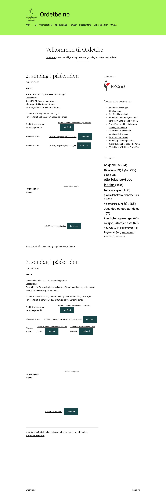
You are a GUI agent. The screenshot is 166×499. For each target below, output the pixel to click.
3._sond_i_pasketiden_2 (53, 412)
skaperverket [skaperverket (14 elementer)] (129, 228)
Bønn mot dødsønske (118, 137)
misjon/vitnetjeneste (35, 435)
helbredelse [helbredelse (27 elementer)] (113, 204)
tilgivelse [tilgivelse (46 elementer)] (112, 232)
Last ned (85, 136)
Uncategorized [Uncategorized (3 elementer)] (128, 232)
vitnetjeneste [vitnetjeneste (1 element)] (120, 236)
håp (39, 246)
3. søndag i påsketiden (52, 261)
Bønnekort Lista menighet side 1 (123, 117)
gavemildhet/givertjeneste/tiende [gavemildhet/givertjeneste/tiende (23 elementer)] (121, 197)
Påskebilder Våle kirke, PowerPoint (124, 147)
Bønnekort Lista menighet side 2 (123, 121)
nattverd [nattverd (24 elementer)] (111, 228)
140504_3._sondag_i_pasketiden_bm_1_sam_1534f (63, 320)
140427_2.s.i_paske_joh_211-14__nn (62, 146)
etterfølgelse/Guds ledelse (38, 432)
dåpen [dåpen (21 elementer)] (110, 175)
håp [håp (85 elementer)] (130, 203)
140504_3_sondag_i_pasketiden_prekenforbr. (74, 306)
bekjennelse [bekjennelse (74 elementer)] (115, 165)
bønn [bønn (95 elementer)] (129, 170)
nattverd (71, 246)
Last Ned (67, 127)
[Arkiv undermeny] (31, 25)
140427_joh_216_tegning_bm (55, 226)
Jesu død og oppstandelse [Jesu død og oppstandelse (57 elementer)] (121, 211)
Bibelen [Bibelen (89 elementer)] (112, 170)
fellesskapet (31, 246)
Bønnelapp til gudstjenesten (121, 140)
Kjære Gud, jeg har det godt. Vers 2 (124, 144)
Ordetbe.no (55, 14)
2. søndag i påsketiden (52, 75)
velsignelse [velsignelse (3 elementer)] (109, 236)
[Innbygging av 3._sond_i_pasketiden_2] (71, 371)
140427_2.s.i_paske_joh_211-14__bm (62, 137)
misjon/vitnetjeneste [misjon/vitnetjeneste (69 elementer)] (121, 223)
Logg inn (136, 490)
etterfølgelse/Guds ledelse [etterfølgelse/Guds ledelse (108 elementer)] (118, 183)
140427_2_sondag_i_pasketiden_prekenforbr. (74, 123)
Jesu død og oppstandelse (54, 246)
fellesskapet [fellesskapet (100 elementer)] (117, 190)
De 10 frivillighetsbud (118, 114)
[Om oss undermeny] (118, 25)
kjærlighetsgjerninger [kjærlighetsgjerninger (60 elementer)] (121, 218)
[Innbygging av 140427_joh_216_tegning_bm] (71, 186)
